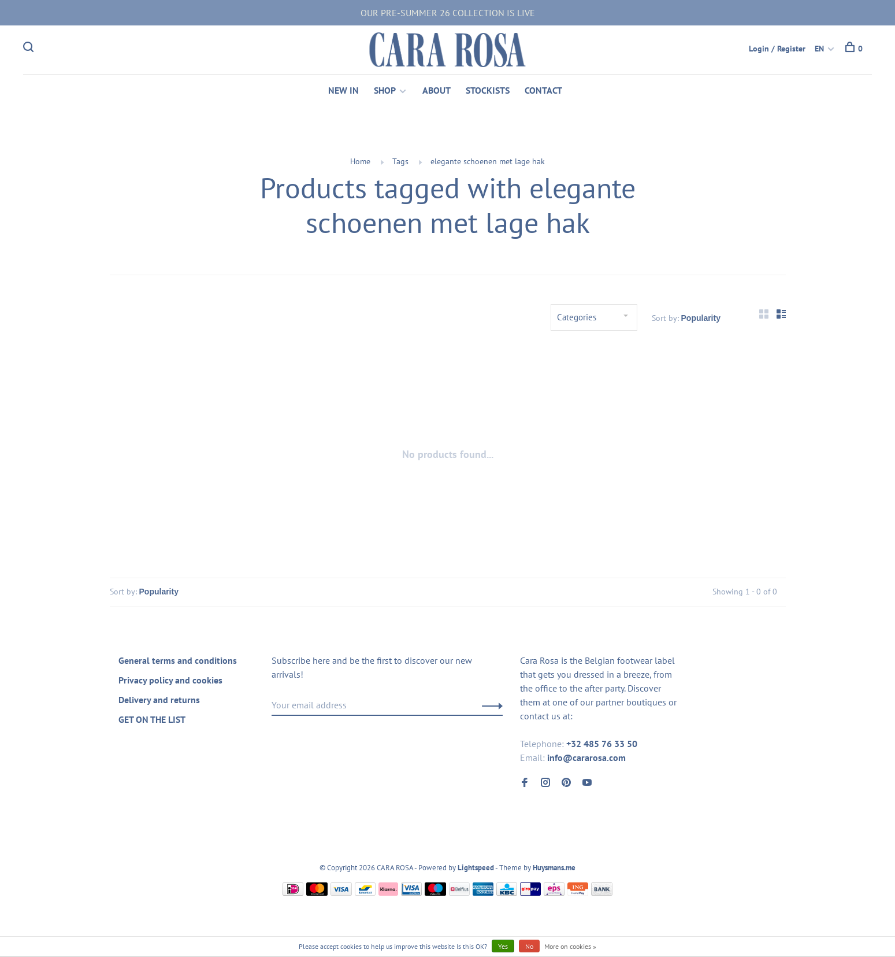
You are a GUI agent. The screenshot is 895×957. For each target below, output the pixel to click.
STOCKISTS (488, 90)
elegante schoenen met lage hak (487, 161)
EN (819, 48)
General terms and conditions (177, 660)
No (529, 946)
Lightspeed (476, 868)
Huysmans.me (554, 868)
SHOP (385, 90)
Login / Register (777, 48)
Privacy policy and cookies (170, 680)
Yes (503, 946)
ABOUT (436, 90)
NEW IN (343, 90)
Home (360, 161)
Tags (400, 161)
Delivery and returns (159, 699)
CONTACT (543, 90)
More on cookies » (570, 946)
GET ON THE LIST (151, 719)
